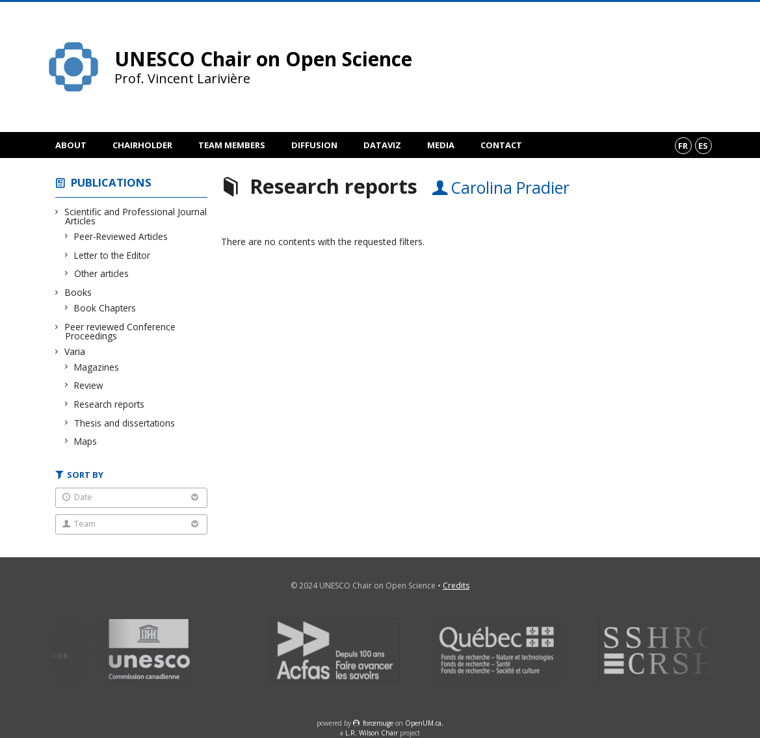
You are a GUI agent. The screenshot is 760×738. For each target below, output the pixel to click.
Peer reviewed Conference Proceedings (120, 331)
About (70, 145)
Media (440, 145)
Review (89, 385)
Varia (75, 351)
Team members (231, 145)
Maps (86, 441)
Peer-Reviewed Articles (121, 236)
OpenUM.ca (423, 723)
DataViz (382, 145)
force (378, 723)
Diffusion (314, 145)
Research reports (109, 404)
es (703, 146)
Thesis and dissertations (125, 423)
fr (683, 146)
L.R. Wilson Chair (371, 732)
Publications (111, 182)
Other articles (102, 273)
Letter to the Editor (112, 255)
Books (78, 292)
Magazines (97, 367)
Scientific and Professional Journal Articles (136, 216)
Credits (456, 585)
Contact (501, 145)
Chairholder (142, 145)
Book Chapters (105, 308)
